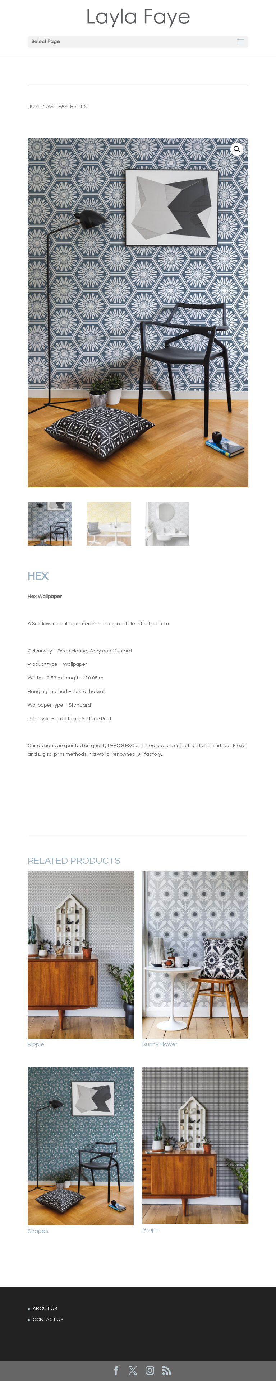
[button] (236, 149)
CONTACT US (48, 1319)
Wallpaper (59, 106)
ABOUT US (45, 1308)
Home (34, 106)
